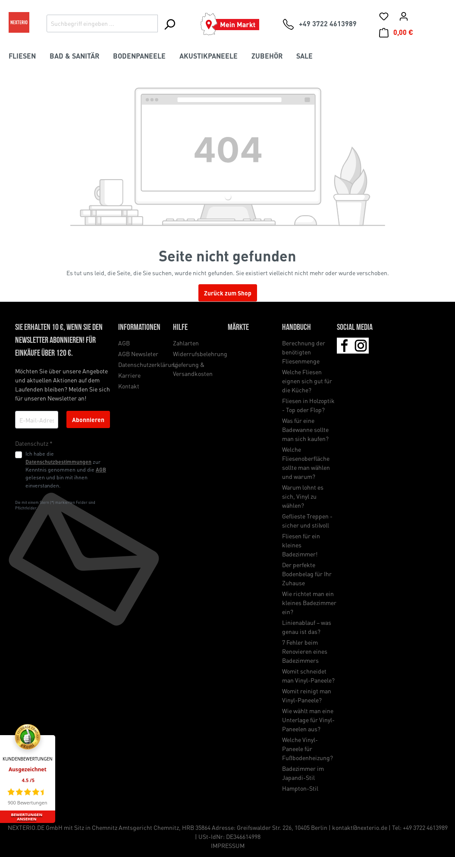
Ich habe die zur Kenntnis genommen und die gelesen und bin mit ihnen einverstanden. (65, 469)
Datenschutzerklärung (148, 364)
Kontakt (128, 386)
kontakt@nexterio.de (359, 827)
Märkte (238, 327)
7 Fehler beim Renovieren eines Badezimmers (304, 651)
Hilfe (180, 327)
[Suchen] (169, 24)
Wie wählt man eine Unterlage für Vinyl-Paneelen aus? (308, 720)
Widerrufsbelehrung (200, 353)
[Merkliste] (384, 16)
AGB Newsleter (138, 353)
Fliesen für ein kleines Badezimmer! (301, 545)
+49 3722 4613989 (425, 827)
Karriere (129, 375)
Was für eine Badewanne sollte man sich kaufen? (305, 429)
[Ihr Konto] (404, 16)
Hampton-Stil (300, 788)
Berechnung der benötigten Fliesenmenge (303, 352)
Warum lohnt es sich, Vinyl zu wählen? (302, 496)
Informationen (139, 327)
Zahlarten (186, 343)
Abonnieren (88, 419)
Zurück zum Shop (227, 293)
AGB (101, 469)
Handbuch (296, 327)
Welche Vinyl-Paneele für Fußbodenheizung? (307, 748)
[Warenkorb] (396, 32)
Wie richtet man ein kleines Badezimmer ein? (309, 602)
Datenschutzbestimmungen (58, 461)
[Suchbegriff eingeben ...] (102, 23)
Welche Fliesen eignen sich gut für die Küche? (307, 381)
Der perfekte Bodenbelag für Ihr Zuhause (307, 574)
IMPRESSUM (228, 845)
